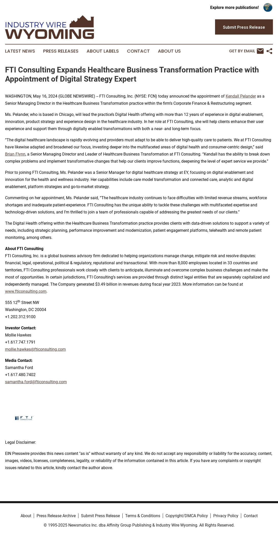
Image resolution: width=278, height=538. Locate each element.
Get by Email (246, 51)
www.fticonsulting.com (25, 291)
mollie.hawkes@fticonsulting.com (35, 349)
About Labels (103, 51)
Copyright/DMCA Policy (187, 515)
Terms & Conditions (142, 515)
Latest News (20, 51)
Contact (138, 51)
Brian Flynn (15, 154)
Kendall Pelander (241, 96)
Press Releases (60, 51)
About (26, 515)
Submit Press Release (100, 515)
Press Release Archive (56, 515)
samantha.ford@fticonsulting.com (36, 381)
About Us (169, 51)
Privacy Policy (225, 515)
